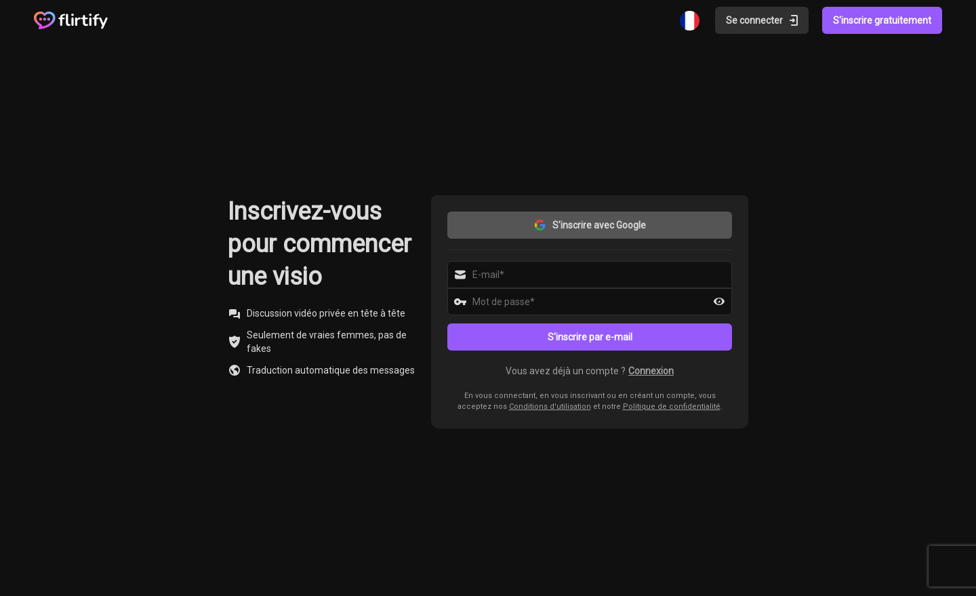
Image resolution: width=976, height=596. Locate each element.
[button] (589, 371)
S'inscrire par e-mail (590, 337)
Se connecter (763, 20)
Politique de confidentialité (671, 406)
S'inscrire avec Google (589, 225)
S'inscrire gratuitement (882, 20)
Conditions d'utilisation (550, 406)
